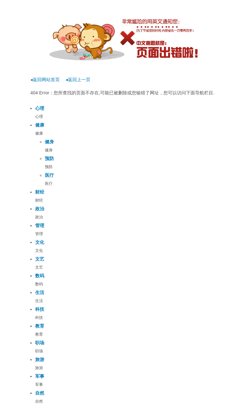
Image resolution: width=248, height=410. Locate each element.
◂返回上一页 (78, 79)
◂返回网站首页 (45, 79)
